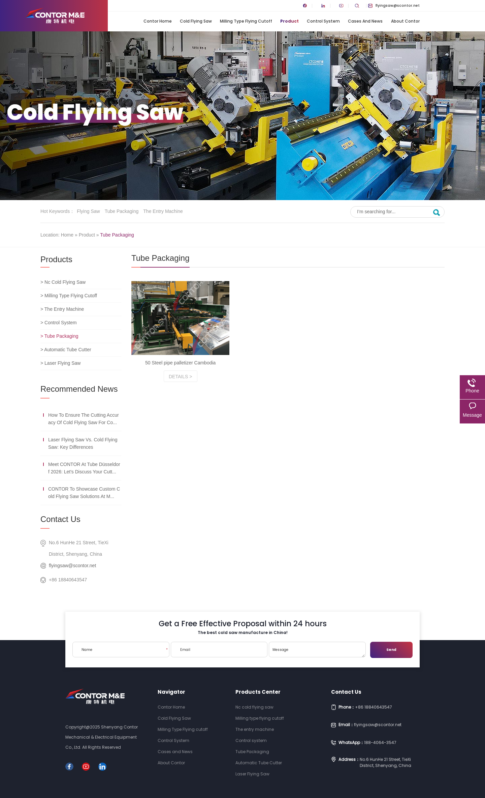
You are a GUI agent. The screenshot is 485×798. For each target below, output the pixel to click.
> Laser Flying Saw (60, 363)
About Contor (405, 21)
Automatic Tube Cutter (258, 763)
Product (289, 21)
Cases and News (365, 21)
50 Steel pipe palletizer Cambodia (180, 362)
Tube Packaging (122, 211)
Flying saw (88, 211)
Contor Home (157, 21)
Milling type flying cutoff (259, 718)
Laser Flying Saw (252, 774)
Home (67, 235)
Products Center (258, 691)
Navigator (171, 691)
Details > (180, 376)
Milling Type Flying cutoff (246, 21)
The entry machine (163, 211)
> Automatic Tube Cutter (65, 349)
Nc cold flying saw (254, 707)
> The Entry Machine (62, 309)
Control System (323, 21)
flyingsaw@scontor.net (394, 5)
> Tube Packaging (59, 336)
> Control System (58, 322)
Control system (251, 740)
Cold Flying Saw (196, 21)
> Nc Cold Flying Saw (63, 282)
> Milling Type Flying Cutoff (68, 295)
